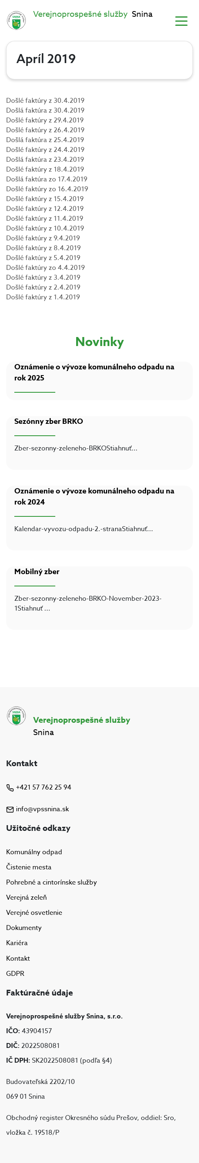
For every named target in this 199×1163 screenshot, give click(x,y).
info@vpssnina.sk (37, 809)
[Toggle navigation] (181, 20)
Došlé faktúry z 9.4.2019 (43, 238)
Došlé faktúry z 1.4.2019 (43, 297)
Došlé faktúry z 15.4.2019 (45, 199)
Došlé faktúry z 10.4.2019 (45, 228)
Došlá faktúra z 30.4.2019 (45, 110)
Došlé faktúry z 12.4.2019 (45, 209)
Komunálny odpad (34, 852)
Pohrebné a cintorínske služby (51, 882)
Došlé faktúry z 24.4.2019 (45, 150)
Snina (93, 14)
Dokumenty (24, 928)
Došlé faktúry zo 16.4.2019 (47, 189)
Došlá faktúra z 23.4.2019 (45, 160)
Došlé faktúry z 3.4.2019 (43, 278)
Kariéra (17, 943)
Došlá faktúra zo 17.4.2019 (46, 179)
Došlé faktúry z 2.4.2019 (43, 287)
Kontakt (18, 959)
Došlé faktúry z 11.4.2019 (44, 219)
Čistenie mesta (29, 867)
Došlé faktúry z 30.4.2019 (45, 101)
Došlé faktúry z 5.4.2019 (43, 258)
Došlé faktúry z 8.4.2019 (43, 248)
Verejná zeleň (26, 898)
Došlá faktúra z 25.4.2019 (45, 140)
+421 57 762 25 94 (38, 787)
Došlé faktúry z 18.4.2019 (45, 169)
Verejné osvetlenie (34, 913)
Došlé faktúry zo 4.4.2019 (45, 268)
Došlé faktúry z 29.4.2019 (45, 120)
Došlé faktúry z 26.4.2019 (45, 130)
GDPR (15, 974)
